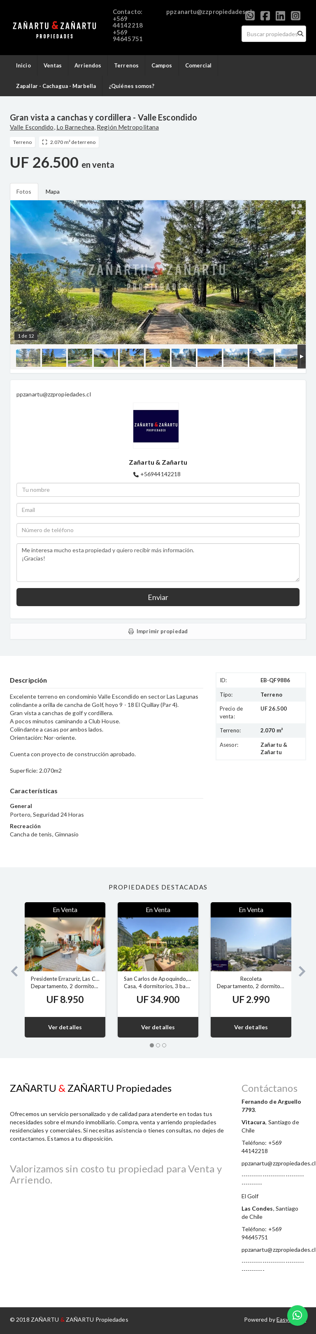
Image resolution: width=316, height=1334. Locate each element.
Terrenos (126, 65)
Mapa (53, 191)
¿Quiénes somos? (132, 86)
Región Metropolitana (128, 127)
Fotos (24, 191)
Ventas (53, 65)
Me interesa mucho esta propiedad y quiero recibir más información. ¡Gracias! (158, 562)
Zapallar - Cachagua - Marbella (56, 86)
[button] (11, 970)
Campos (161, 65)
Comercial (198, 65)
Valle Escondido (32, 127)
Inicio (23, 65)
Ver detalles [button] (65, 1027)
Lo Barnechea (75, 127)
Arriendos (87, 65)
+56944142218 (160, 473)
